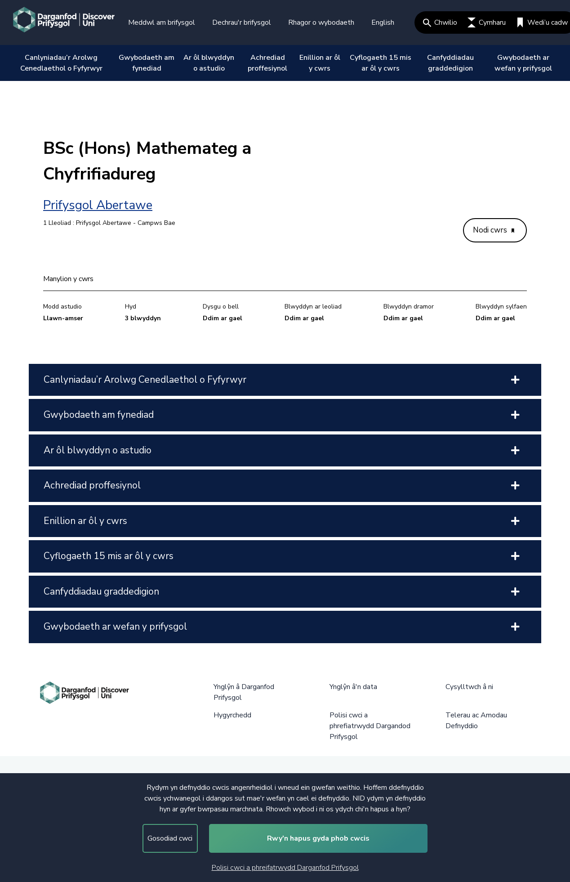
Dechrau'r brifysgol (241, 22)
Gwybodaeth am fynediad (146, 63)
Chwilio (440, 22)
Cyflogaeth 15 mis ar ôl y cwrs (380, 63)
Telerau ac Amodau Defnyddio (476, 720)
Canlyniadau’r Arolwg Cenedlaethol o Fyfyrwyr (61, 63)
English (382, 22)
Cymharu (487, 22)
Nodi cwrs (493, 230)
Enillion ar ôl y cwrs (319, 63)
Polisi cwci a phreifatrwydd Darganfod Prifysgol (285, 868)
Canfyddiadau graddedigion (450, 63)
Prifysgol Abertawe (97, 205)
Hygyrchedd (232, 715)
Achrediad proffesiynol (267, 63)
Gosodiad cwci (169, 838)
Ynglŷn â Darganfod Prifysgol (244, 692)
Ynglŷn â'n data (353, 687)
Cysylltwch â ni (469, 687)
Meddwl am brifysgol (161, 22)
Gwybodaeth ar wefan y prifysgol (523, 63)
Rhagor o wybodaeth (321, 22)
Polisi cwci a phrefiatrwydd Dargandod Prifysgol (370, 726)
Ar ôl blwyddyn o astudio (208, 63)
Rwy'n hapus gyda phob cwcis (318, 838)
